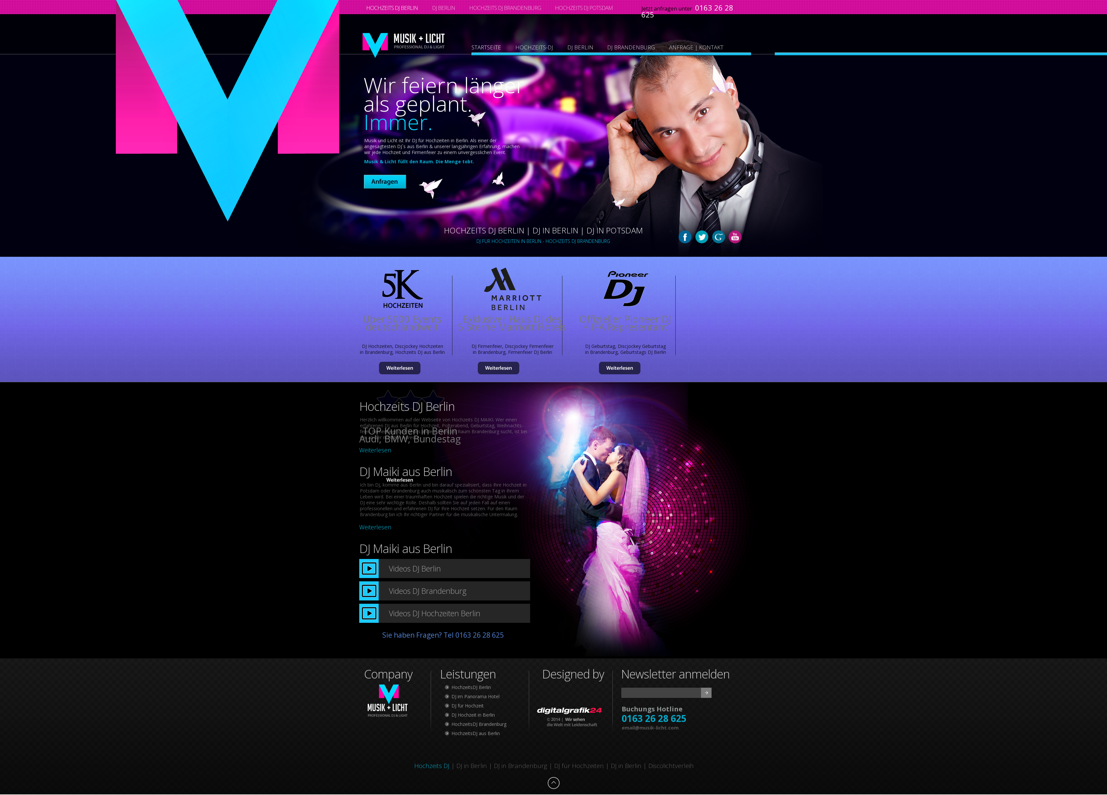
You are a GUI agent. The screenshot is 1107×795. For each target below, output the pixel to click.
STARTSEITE (486, 47)
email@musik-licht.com (650, 727)
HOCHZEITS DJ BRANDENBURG (505, 8)
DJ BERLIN (443, 8)
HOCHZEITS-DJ (534, 47)
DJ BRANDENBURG (631, 47)
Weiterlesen (375, 450)
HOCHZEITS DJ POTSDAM (584, 8)
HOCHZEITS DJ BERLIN (392, 8)
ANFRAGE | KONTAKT (696, 47)
